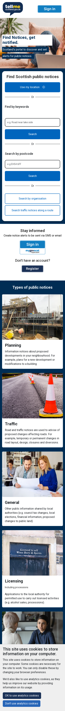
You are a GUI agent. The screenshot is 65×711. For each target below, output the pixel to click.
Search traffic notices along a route (32, 210)
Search (32, 134)
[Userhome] (12, 9)
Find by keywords (17, 106)
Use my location (32, 87)
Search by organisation (32, 198)
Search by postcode (19, 153)
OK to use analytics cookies (22, 695)
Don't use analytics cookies (21, 703)
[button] (49, 9)
